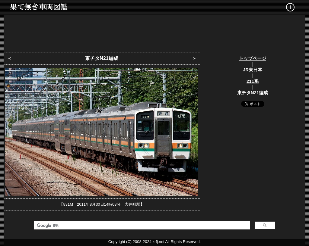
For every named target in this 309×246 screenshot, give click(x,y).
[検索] (141, 225)
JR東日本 (252, 69)
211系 (253, 81)
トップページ (252, 58)
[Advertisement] (154, 31)
